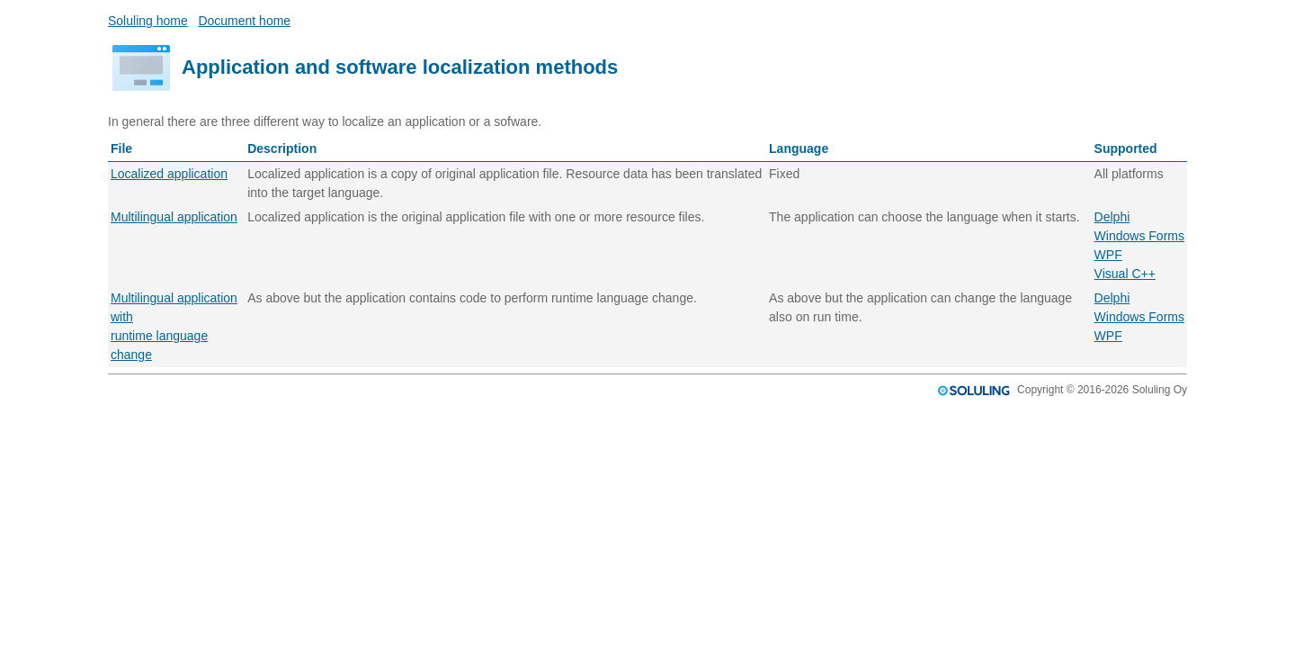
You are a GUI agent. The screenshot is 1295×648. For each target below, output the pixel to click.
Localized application (169, 173)
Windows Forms (1139, 236)
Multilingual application (174, 217)
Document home (244, 21)
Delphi (1112, 217)
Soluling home (148, 21)
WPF (1108, 255)
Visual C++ (1125, 273)
